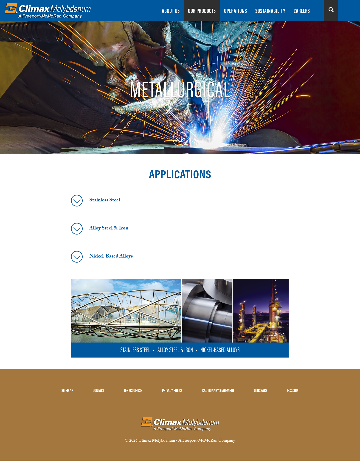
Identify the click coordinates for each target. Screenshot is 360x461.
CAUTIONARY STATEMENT (218, 390)
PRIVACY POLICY (172, 390)
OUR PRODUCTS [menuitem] (202, 10)
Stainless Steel (104, 200)
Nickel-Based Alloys (111, 256)
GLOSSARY (260, 390)
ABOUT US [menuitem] (171, 10)
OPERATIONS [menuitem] (235, 10)
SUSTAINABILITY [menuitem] (270, 10)
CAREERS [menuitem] (302, 10)
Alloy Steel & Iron (108, 228)
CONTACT (98, 390)
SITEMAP (67, 390)
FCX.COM (292, 390)
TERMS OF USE (133, 390)
